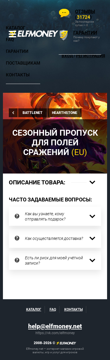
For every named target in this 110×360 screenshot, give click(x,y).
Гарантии (17, 51)
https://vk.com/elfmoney (55, 333)
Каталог (15, 28)
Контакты (18, 75)
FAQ (10, 39)
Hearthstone (64, 113)
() (85, 14)
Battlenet (33, 113)
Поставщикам (23, 63)
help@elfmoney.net (55, 326)
